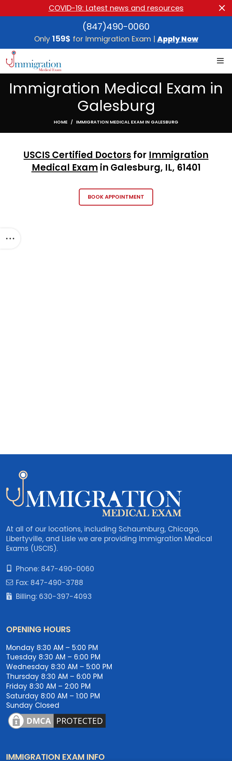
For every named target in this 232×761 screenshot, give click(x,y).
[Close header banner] (222, 8)
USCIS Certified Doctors (77, 155)
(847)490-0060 (116, 26)
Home (60, 122)
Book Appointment (116, 197)
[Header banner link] (104, 8)
